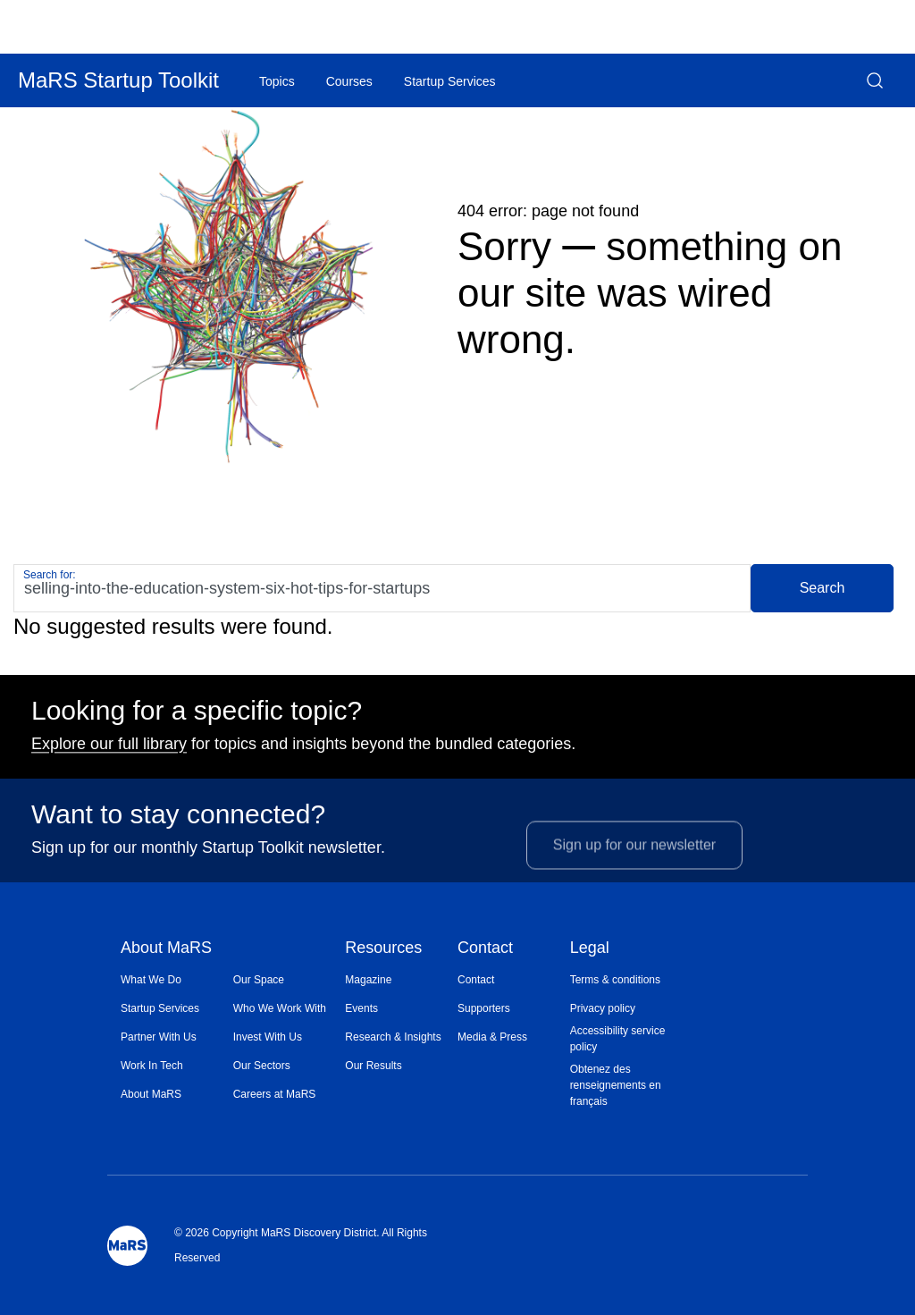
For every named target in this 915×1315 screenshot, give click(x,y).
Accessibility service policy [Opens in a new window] (618, 1038)
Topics (277, 81)
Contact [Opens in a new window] (476, 980)
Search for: (49, 575)
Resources (383, 949)
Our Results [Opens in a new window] (373, 1065)
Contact (485, 949)
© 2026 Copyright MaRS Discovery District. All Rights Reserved (300, 1245)
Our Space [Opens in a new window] (258, 980)
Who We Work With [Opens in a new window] (279, 1008)
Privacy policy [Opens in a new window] (602, 1008)
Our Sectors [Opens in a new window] (261, 1065)
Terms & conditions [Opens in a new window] (615, 980)
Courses (349, 81)
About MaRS (166, 949)
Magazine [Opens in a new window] (368, 980)
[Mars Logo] (127, 1246)
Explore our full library (109, 753)
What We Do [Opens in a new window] (151, 980)
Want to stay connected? (178, 823)
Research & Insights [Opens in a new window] (393, 1037)
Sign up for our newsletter (634, 867)
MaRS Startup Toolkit (118, 80)
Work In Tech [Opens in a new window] (152, 1065)
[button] (875, 80)
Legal (589, 949)
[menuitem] (177, 979)
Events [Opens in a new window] (361, 1008)
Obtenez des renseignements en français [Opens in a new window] (615, 1085)
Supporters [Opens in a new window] (484, 1008)
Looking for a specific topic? (196, 719)
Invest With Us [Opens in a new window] (267, 1037)
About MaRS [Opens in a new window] (151, 1094)
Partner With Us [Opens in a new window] (159, 1037)
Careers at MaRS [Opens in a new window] (274, 1094)
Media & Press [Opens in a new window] (492, 1037)
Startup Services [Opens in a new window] (160, 1008)
